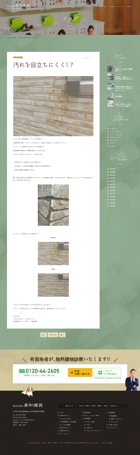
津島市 (87, 406)
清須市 (106, 406)
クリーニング (79, 6)
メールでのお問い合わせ (26, 420)
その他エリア (114, 406)
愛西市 (99, 406)
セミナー (113, 143)
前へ (62, 335)
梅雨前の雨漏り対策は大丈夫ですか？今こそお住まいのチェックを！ (124, 88)
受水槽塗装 (119, 96)
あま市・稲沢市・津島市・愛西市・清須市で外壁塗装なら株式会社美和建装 (61, 443)
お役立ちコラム (115, 137)
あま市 (81, 406)
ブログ (14, 37)
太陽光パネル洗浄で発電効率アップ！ (124, 70)
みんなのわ (114, 140)
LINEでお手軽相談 (110, 372)
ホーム (9, 37)
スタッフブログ (22, 37)
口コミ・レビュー (116, 134)
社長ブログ (114, 129)
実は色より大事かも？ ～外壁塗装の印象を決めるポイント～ (124, 79)
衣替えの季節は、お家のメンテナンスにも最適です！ (124, 105)
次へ (43, 335)
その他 (112, 146)
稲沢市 (93, 406)
